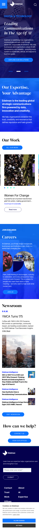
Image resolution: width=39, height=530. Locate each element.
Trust (6, 492)
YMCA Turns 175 (12, 316)
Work (6, 497)
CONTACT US (19, 434)
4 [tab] (15, 188)
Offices (7, 501)
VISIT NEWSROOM (13, 414)
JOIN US (10, 292)
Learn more (16, 514)
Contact (8, 488)
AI (19, 492)
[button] (3, 4)
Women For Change (16, 195)
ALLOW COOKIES (19, 520)
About (21, 488)
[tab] (11, 71)
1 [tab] (5, 188)
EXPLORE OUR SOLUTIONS (19, 60)
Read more (13, 209)
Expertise (23, 497)
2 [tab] (8, 188)
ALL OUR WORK (12, 148)
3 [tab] (11, 188)
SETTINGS (19, 525)
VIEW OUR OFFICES (19, 441)
